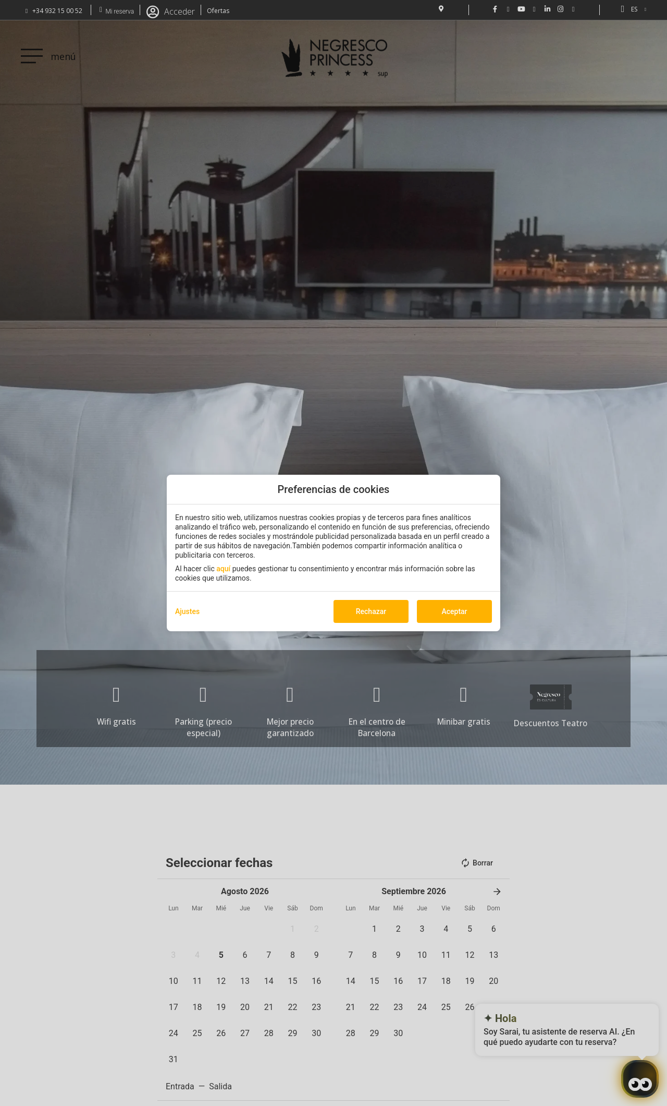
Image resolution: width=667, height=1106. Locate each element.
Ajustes (187, 611)
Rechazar (371, 611)
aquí (223, 568)
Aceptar (454, 611)
